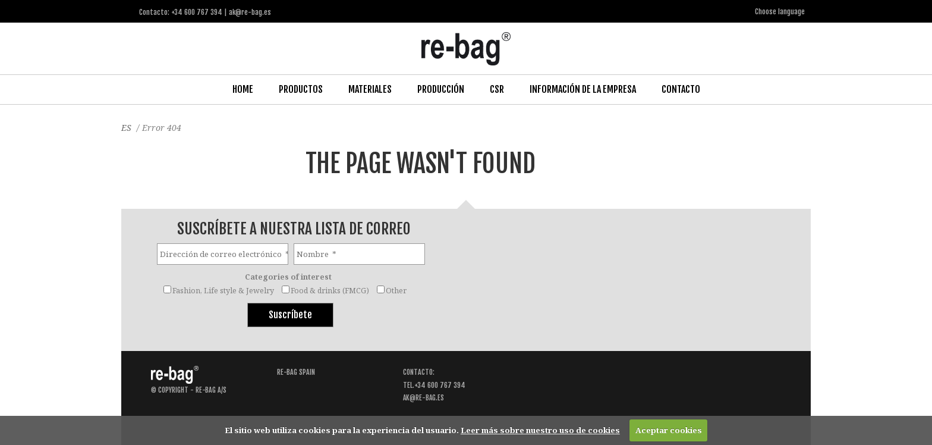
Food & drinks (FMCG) (330, 289)
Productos (301, 89)
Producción (440, 89)
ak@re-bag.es (424, 396)
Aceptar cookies (668, 430)
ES (126, 127)
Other (396, 289)
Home (242, 89)
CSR (497, 89)
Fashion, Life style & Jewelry (223, 289)
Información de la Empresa (583, 89)
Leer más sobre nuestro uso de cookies (540, 430)
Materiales (370, 89)
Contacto (681, 89)
